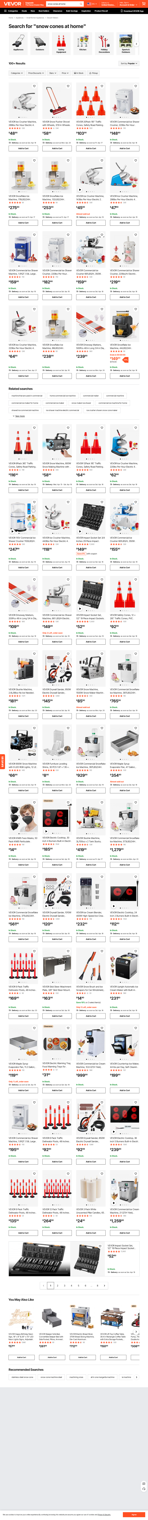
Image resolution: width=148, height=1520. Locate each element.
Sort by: (124, 63)
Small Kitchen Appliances (35, 18)
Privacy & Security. (104, 1515)
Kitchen (82, 49)
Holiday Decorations (104, 50)
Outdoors (40, 49)
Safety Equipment (61, 50)
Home (11, 18)
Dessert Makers (52, 18)
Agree (134, 1515)
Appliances (20, 18)
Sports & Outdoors (126, 50)
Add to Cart (23, 148)
